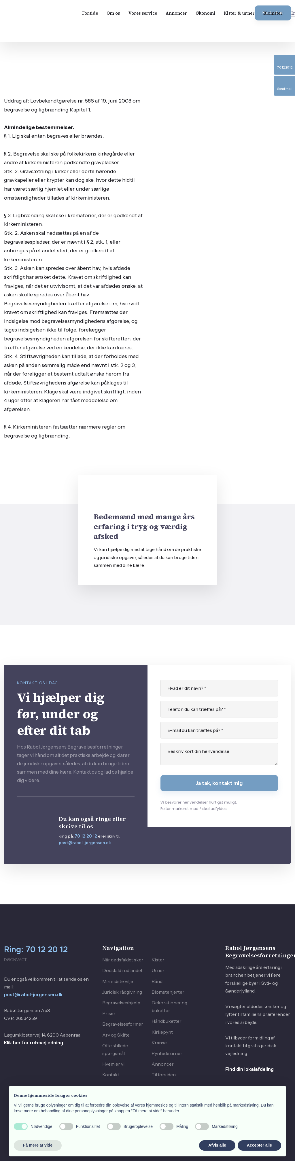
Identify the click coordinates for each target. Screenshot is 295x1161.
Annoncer (176, 13)
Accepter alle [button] (259, 1145)
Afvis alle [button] (217, 1145)
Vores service (142, 13)
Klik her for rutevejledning (33, 1043)
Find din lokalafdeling (249, 1069)
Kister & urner (239, 13)
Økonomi (205, 13)
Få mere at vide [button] (37, 1145)
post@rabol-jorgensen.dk (85, 842)
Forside (90, 13)
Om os (113, 13)
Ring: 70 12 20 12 (36, 949)
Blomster (273, 13)
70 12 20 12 (86, 836)
